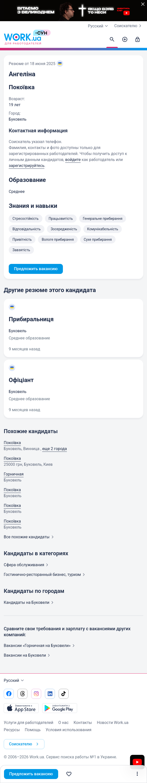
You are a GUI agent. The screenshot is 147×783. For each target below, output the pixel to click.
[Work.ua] (22, 39)
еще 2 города (54, 448)
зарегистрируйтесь (26, 165)
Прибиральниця (31, 319)
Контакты (83, 722)
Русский (14, 681)
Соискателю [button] (24, 744)
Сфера (27, 564)
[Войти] (137, 39)
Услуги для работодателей (28, 722)
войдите (73, 159)
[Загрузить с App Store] (21, 708)
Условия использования (69, 729)
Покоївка (12, 442)
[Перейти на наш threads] (22, 694)
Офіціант (21, 380)
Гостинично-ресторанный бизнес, (45, 574)
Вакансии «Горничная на (40, 645)
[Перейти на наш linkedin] (50, 694)
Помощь (32, 729)
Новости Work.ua (112, 722)
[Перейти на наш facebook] (9, 694)
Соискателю (128, 26)
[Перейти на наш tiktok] (64, 694)
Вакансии (28, 655)
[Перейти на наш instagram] (36, 694)
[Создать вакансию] (125, 39)
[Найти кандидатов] (112, 39)
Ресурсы (12, 729)
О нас (63, 722)
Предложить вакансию (31, 774)
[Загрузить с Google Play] (59, 708)
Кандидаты (29, 602)
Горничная (13, 474)
